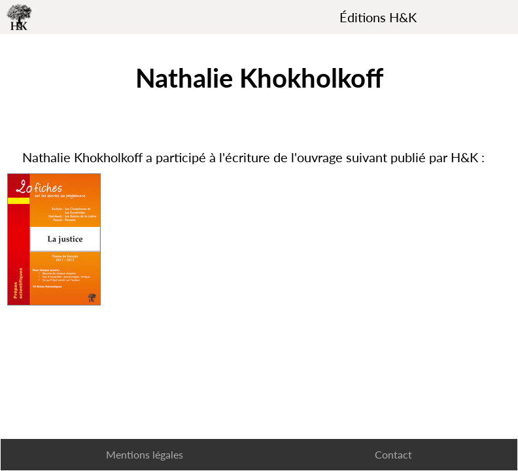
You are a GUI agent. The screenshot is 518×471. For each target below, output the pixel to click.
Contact (393, 454)
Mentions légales (144, 454)
